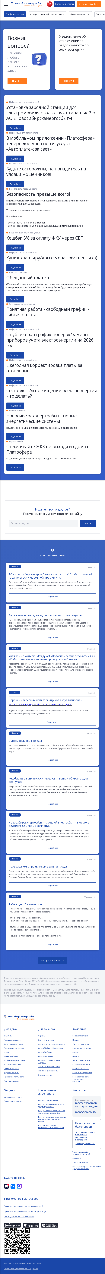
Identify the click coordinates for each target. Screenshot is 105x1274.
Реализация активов (80, 1069)
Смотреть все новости (52, 960)
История (75, 1040)
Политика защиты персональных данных (21, 1269)
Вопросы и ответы (64, 4)
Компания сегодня (80, 1036)
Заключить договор (46, 1040)
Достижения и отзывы (81, 1060)
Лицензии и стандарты (81, 1048)
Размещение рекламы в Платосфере (19, 1217)
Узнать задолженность (13, 1044)
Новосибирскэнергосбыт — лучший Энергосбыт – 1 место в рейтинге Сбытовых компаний (49, 824)
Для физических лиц (15, 14)
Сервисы (41, 1036)
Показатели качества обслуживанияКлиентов (80, 1079)
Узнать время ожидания (86, 1106)
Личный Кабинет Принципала (50, 1048)
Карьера (75, 1052)
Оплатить (8, 1036)
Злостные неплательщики (49, 1067)
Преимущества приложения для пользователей (23, 1206)
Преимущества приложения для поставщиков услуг (25, 1211)
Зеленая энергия (45, 1075)
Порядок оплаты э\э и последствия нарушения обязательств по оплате (52, 1119)
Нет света (49, 4)
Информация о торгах (13, 1097)
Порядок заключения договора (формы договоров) (51, 1105)
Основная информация (48, 1100)
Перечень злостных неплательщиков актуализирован (45, 700)
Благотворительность (81, 1065)
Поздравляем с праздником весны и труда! (38, 866)
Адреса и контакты (11, 1073)
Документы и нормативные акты (51, 1044)
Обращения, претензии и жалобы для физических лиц (86, 1167)
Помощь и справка (11, 1081)
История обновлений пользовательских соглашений (51, 1126)
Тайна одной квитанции (25, 904)
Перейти (17, 81)
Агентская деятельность (48, 1071)
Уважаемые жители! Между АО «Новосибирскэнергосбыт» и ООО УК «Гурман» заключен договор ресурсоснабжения (52, 657)
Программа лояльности (14, 1077)
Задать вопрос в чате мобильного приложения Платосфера (85, 1136)
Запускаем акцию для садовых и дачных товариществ (45, 615)
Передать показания (12, 1040)
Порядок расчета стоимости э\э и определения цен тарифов (51, 1112)
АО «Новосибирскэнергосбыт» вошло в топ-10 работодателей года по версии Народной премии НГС (50, 576)
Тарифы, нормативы (12, 1065)
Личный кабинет (11, 1056)
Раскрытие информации (82, 1073)
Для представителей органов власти (47, 14)
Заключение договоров (14, 1048)
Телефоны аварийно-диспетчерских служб (81, 1153)
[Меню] (6, 4)
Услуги (6, 1052)
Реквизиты (76, 1158)
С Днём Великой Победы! (26, 740)
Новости (75, 1056)
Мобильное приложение (14, 1060)
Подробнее (15, 128)
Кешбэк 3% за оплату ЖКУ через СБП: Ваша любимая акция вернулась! (48, 780)
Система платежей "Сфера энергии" (49, 1061)
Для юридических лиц (80, 14)
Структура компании (80, 1044)
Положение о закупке (13, 1101)
